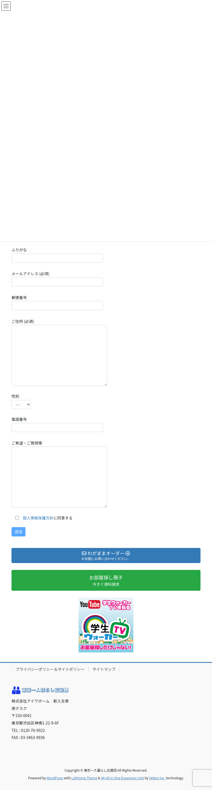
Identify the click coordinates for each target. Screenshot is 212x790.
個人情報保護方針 (38, 518)
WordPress (55, 777)
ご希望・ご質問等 (59, 474)
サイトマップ (104, 669)
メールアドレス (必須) (57, 278)
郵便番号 (57, 302)
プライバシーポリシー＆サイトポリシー (50, 669)
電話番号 (57, 424)
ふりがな (57, 255)
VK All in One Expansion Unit (122, 777)
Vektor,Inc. (157, 777)
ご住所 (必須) (59, 352)
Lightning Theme (84, 777)
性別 (21, 401)
